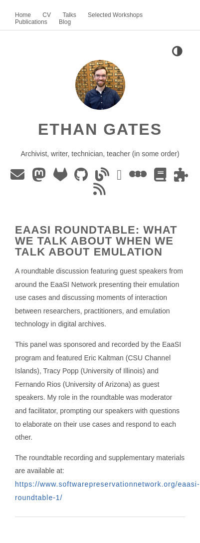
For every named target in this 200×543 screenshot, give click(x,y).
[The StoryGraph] (162, 177)
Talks (69, 14)
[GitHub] (82, 177)
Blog (65, 21)
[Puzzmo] (182, 177)
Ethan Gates (100, 129)
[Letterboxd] (139, 177)
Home (23, 14)
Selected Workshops (115, 14)
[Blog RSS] (100, 192)
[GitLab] (62, 177)
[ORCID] (121, 177)
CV (46, 14)
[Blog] (104, 177)
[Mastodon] (40, 177)
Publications (31, 21)
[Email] (19, 177)
